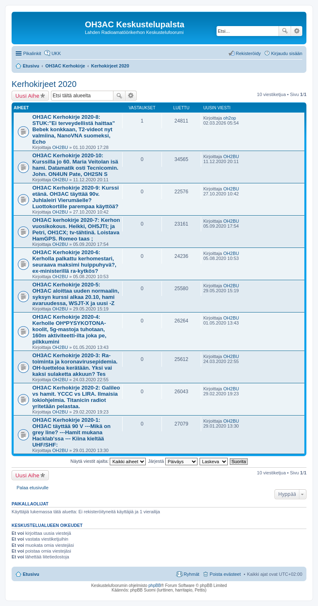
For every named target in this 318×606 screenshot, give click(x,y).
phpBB (155, 585)
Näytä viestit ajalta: (108, 461)
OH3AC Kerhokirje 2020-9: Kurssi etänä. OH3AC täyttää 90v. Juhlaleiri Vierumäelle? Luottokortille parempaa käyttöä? (75, 197)
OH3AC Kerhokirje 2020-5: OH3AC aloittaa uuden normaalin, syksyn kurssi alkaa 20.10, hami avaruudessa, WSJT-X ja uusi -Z (75, 293)
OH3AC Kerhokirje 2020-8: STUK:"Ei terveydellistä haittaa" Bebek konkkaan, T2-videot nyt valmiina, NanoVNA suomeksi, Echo (73, 129)
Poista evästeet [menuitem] (225, 574)
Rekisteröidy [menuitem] (248, 53)
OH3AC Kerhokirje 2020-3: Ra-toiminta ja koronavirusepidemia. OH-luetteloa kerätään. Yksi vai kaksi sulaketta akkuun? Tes (75, 364)
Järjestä (173, 461)
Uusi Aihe (27, 95)
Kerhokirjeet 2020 (44, 84)
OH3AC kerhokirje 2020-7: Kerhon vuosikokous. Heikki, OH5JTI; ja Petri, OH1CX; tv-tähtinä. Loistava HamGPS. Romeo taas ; (76, 229)
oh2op (229, 117)
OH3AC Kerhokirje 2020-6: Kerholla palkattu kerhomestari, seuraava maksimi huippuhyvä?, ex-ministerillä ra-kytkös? (74, 261)
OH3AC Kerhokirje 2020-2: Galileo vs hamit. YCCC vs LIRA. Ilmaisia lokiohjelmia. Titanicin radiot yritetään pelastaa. (76, 397)
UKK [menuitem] (56, 53)
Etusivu (31, 574)
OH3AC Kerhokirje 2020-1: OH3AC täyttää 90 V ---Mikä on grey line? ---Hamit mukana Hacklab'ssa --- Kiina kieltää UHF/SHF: (71, 432)
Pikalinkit (32, 53)
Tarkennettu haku (296, 31)
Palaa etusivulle (32, 487)
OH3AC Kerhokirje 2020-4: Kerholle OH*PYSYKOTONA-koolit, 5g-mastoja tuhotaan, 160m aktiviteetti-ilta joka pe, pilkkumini (69, 329)
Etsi (285, 31)
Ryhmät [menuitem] (191, 574)
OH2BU (60, 147)
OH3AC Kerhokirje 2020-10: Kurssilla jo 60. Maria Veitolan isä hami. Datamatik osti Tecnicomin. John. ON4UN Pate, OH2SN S (75, 164)
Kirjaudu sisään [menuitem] (286, 53)
